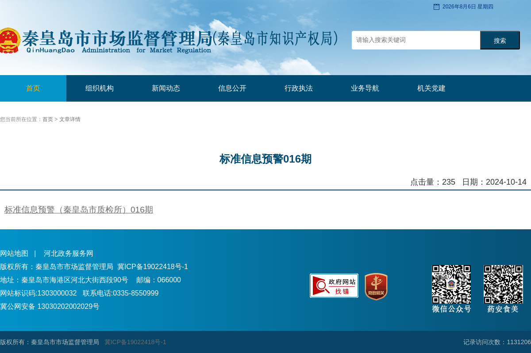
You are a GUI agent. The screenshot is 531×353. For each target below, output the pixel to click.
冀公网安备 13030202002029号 (50, 306)
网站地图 (14, 253)
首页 (33, 88)
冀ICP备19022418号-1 (152, 266)
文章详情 (70, 119)
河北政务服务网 (68, 253)
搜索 (500, 41)
